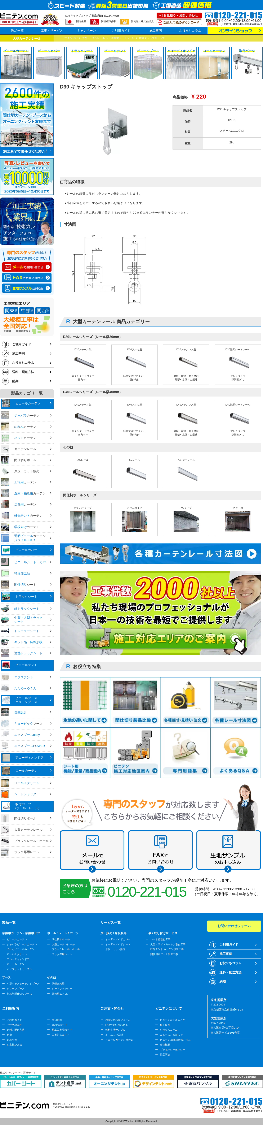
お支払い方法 (14, 1044)
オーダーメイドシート (117, 944)
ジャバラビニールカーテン (22, 944)
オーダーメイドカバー (117, 939)
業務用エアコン (61, 993)
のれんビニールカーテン (21, 949)
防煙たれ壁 (58, 983)
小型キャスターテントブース (23, 983)
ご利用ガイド (121, 30)
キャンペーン (86, 30)
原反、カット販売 (115, 949)
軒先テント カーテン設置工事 (167, 949)
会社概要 (165, 1044)
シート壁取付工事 (160, 939)
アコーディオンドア (18, 959)
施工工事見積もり (62, 1029)
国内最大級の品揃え (142, 21)
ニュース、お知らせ (171, 1034)
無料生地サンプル (115, 1029)
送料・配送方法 (23, 372)
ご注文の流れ (14, 1025)
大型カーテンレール (63, 944)
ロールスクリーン (17, 954)
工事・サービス (52, 30)
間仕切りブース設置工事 (164, 954)
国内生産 (81, 21)
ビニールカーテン (17, 939)
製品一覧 (17, 30)
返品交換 (12, 1039)
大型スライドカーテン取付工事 (168, 944)
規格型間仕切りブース (19, 993)
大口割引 (57, 1019)
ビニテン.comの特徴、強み (175, 1039)
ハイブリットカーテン (19, 969)
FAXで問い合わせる (116, 1025)
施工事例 (155, 30)
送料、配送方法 (15, 1029)
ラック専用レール (62, 954)
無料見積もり (59, 1025)
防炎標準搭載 (108, 21)
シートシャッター (62, 988)
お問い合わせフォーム (117, 1019)
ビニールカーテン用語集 (119, 1039)
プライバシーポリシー (172, 1049)
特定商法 (165, 1054)
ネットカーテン (15, 964)
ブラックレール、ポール (66, 949)
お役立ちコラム (190, 30)
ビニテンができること (172, 1019)
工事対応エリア (61, 1034)
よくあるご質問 (114, 1034)
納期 (15, 381)
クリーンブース (15, 988)
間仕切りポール (61, 939)
